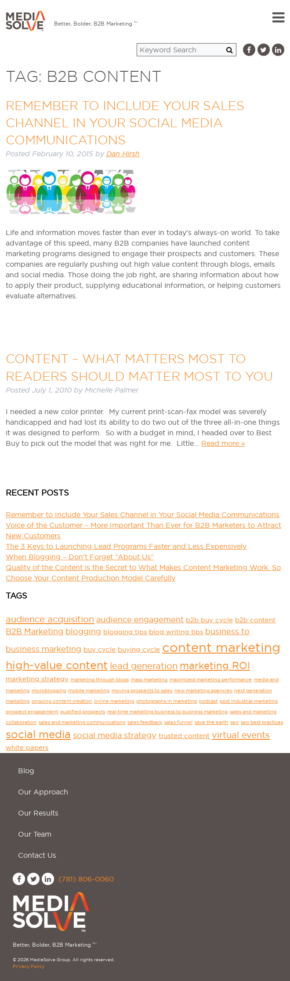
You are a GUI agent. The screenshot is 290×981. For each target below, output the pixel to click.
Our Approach (43, 792)
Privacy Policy (28, 966)
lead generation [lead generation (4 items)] (144, 666)
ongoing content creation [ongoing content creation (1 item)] (62, 701)
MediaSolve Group (25, 16)
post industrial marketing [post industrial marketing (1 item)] (249, 701)
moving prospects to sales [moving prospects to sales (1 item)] (142, 690)
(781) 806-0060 (86, 879)
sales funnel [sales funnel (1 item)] (178, 722)
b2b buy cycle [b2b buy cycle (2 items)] (209, 620)
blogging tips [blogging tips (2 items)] (125, 632)
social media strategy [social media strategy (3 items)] (114, 735)
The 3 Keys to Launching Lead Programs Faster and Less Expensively (126, 546)
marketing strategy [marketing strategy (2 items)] (37, 679)
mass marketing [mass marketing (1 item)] (149, 679)
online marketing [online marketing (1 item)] (114, 701)
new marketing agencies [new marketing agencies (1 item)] (203, 690)
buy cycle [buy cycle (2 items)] (99, 649)
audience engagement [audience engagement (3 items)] (140, 619)
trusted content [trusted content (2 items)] (184, 735)
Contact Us (37, 855)
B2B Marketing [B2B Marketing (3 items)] (34, 631)
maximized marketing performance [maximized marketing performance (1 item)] (211, 679)
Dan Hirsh (123, 154)
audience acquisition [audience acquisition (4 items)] (50, 619)
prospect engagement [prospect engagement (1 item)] (32, 711)
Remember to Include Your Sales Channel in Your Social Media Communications (125, 123)
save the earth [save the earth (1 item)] (211, 722)
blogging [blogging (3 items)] (83, 631)
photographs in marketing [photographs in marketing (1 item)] (166, 701)
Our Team (34, 834)
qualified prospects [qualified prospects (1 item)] (82, 711)
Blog (26, 771)
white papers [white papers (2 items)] (27, 747)
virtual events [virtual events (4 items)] (241, 735)
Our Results (38, 813)
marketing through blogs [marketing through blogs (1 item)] (100, 679)
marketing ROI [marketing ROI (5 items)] (215, 665)
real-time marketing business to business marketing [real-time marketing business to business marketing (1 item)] (167, 711)
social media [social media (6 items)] (38, 734)
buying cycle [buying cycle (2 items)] (139, 649)
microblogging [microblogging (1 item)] (49, 690)
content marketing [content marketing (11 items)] (221, 647)
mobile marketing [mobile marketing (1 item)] (88, 690)
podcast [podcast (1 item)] (208, 701)
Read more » (223, 443)
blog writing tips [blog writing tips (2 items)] (176, 632)
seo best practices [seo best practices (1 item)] (262, 722)
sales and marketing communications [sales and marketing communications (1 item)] (82, 722)
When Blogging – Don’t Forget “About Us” (80, 557)
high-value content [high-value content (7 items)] (57, 665)
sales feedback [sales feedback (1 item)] (144, 722)
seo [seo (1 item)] (234, 722)
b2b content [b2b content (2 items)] (255, 620)
